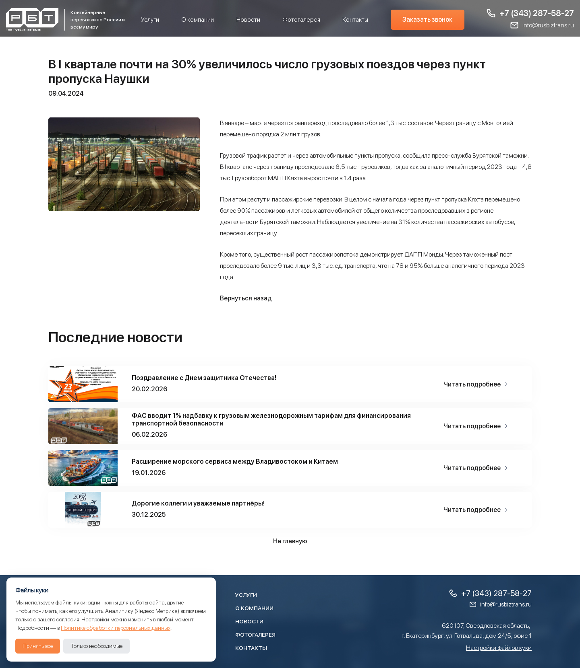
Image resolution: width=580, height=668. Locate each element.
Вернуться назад (246, 298)
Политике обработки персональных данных (115, 628)
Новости (248, 19)
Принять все (38, 646)
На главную (290, 541)
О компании (197, 19)
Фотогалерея (301, 19)
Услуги (150, 19)
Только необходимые (96, 646)
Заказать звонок (427, 19)
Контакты (355, 19)
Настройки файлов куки (499, 648)
